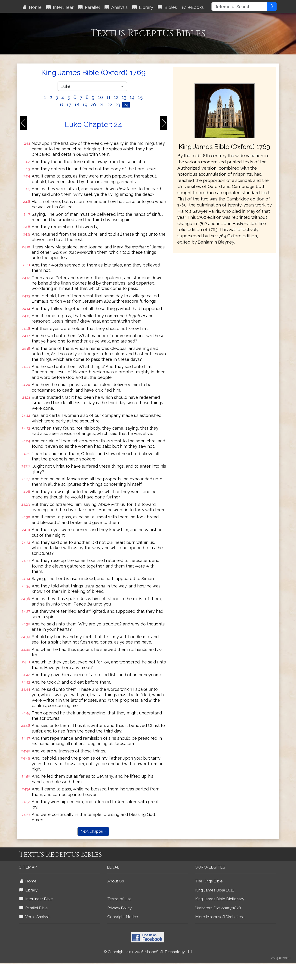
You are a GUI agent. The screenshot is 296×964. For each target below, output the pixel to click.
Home (32, 7)
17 (68, 105)
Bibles (167, 7)
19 (85, 105)
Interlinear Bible (36, 899)
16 (60, 105)
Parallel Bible (33, 908)
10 (100, 97)
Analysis (116, 7)
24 (126, 105)
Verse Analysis (34, 916)
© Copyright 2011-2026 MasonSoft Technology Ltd (148, 952)
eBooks (193, 7)
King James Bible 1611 (214, 890)
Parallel (89, 7)
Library (142, 7)
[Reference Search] (239, 6)
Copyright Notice (122, 916)
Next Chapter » (93, 831)
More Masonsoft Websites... (220, 916)
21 (101, 105)
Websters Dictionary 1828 (218, 908)
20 (93, 105)
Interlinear (60, 7)
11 (108, 97)
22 (109, 105)
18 (76, 105)
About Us (115, 881)
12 (116, 97)
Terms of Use (119, 899)
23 (117, 105)
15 (140, 97)
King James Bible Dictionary (219, 899)
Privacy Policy (119, 908)
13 (124, 97)
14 (132, 97)
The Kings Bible (209, 881)
